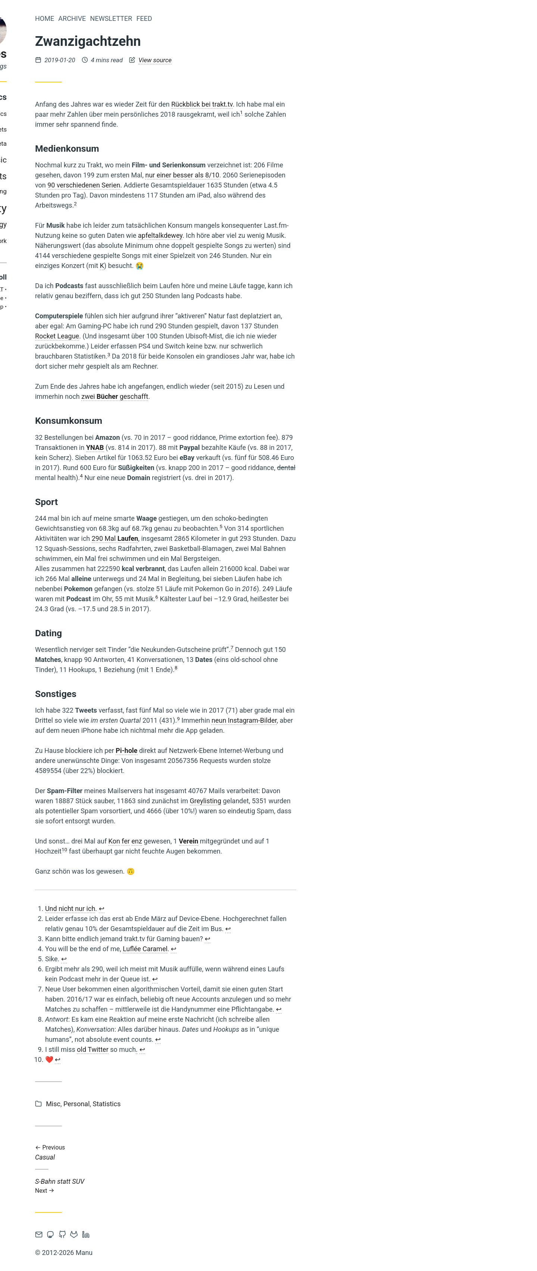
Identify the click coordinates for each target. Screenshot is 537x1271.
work (97, 241)
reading (64, 191)
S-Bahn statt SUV (263, 1185)
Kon (212, 841)
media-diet (66, 143)
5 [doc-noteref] (318, 526)
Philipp (92, 306)
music (93, 159)
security (53, 208)
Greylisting (303, 801)
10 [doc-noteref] (162, 849)
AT (97, 289)
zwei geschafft (212, 396)
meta (97, 143)
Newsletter (209, 18)
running (93, 191)
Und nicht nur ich (168, 908)
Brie (96, 298)
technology (86, 224)
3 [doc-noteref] (206, 354)
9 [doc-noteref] (275, 719)
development (57, 129)
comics (94, 113)
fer (223, 841)
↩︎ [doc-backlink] (199, 908)
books (65, 114)
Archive (169, 18)
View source (252, 60)
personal (49, 176)
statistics (29, 224)
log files (83, 54)
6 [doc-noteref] (254, 597)
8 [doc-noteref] (273, 668)
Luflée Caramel (242, 949)
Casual (263, 1152)
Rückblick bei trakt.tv (299, 104)
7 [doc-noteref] (329, 647)
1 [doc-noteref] (338, 112)
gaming (29, 144)
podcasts (86, 176)
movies (62, 160)
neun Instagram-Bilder (341, 720)
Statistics (205, 1104)
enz (234, 841)
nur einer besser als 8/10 (280, 175)
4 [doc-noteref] (179, 476)
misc (34, 160)
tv (82, 241)
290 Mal (212, 538)
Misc (151, 1104)
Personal (174, 1104)
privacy (37, 191)
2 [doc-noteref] (173, 203)
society (86, 208)
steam (55, 224)
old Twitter (190, 1049)
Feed (242, 18)
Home (142, 18)
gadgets (93, 129)
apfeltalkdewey (258, 235)
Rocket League (155, 336)
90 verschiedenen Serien (181, 185)
